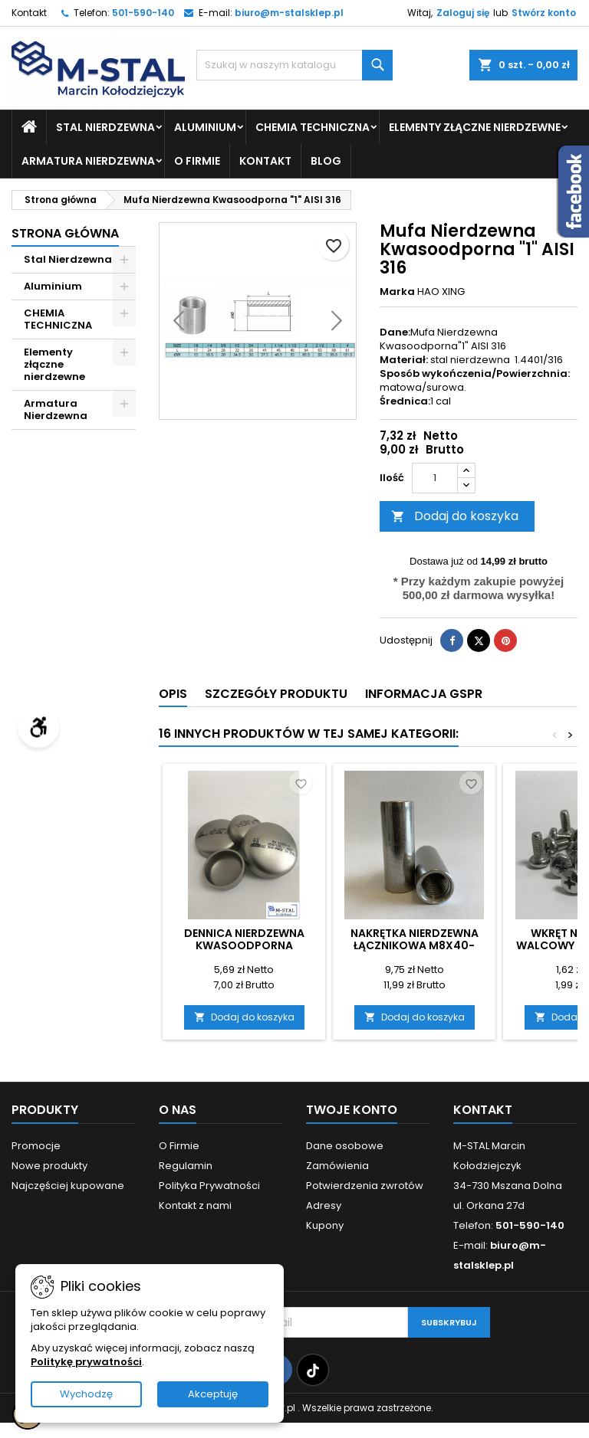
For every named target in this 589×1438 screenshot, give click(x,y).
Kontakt (29, 12)
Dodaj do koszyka (454, 516)
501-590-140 (143, 12)
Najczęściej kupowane (68, 1185)
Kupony (325, 1225)
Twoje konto (351, 1110)
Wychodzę (86, 1394)
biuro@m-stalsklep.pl (289, 12)
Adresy (323, 1205)
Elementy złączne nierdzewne (475, 127)
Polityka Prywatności (209, 1185)
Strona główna (65, 233)
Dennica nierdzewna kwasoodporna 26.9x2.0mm (244, 945)
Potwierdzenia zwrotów (364, 1185)
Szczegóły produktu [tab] (276, 694)
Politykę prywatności (86, 1361)
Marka (397, 292)
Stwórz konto (544, 12)
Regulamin (185, 1165)
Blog (326, 161)
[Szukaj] (294, 65)
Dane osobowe (344, 1145)
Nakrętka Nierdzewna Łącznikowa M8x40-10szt (414, 945)
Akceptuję (213, 1394)
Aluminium (205, 127)
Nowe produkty (49, 1165)
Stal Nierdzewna (105, 127)
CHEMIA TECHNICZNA (312, 127)
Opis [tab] (173, 694)
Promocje (36, 1145)
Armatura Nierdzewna (88, 161)
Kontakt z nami (195, 1205)
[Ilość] (435, 478)
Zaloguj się (462, 12)
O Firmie (197, 161)
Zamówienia (337, 1165)
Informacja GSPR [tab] (423, 694)
